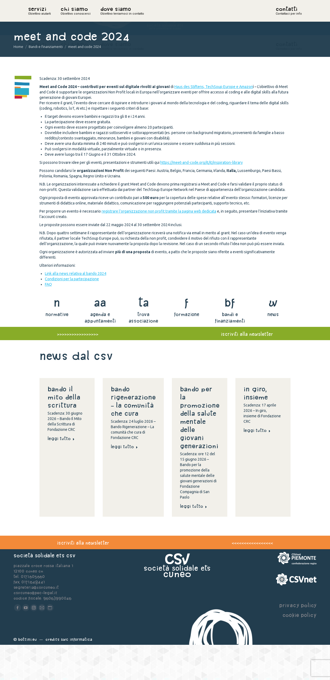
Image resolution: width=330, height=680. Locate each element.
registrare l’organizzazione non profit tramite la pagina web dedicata (159, 246)
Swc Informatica (76, 674)
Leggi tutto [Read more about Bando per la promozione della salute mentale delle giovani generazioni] (193, 541)
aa (100, 337)
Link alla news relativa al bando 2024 (75, 309)
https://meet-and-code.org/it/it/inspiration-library (201, 198)
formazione (186, 349)
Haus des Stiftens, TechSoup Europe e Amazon (213, 122)
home (34, 17)
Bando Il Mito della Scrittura (64, 432)
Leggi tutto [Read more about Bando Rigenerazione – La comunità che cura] (124, 482)
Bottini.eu (27, 674)
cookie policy (299, 650)
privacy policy (297, 640)
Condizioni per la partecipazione (72, 314)
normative (56, 349)
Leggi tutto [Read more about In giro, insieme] (257, 465)
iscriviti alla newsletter (247, 369)
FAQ (48, 319)
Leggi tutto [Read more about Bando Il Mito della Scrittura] (61, 473)
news (273, 349)
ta (143, 337)
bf (229, 337)
